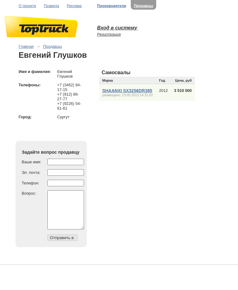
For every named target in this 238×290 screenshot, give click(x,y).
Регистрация (109, 34)
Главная (26, 46)
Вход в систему (117, 27)
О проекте (27, 6)
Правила (51, 6)
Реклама (74, 6)
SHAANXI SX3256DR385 (127, 90)
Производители (111, 6)
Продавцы (143, 6)
